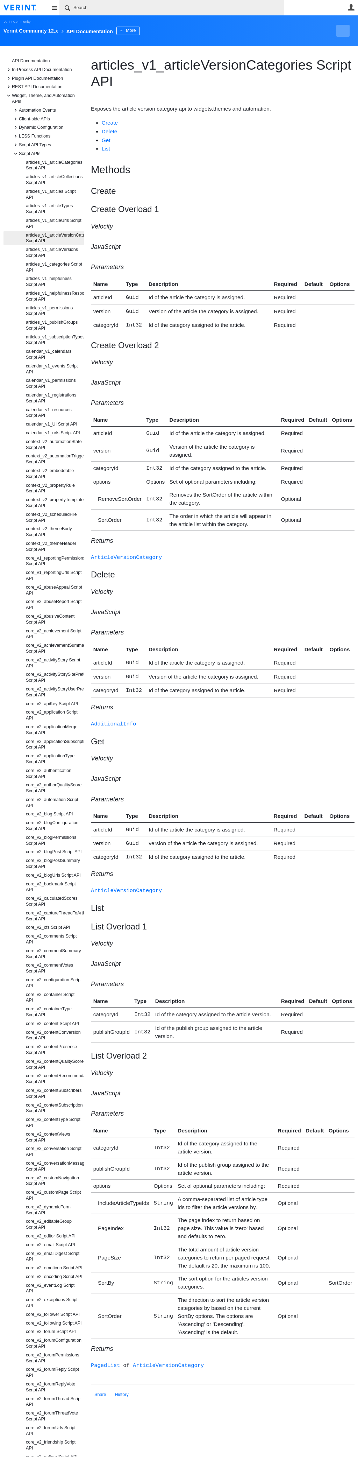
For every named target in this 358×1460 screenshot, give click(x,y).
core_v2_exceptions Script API (52, 1302)
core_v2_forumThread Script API (54, 1401)
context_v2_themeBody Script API (49, 531)
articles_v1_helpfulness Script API (49, 281)
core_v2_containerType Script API (49, 1011)
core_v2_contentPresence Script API (51, 1049)
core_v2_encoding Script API (54, 1276)
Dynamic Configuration (37, 127)
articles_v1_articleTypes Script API (49, 208)
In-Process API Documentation (38, 69)
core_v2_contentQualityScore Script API (55, 1064)
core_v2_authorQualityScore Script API (54, 787)
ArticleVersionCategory (126, 553)
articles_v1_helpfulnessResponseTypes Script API (55, 296)
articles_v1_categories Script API (54, 267)
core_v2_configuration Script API (54, 982)
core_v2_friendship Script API (51, 1445)
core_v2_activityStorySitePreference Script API (55, 677)
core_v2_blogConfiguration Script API (52, 825)
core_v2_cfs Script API (48, 927)
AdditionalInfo (113, 717)
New (338, 30)
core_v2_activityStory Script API (53, 663)
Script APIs (26, 153)
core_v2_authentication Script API (48, 773)
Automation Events (34, 110)
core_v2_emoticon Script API (54, 1267)
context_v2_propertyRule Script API (50, 488)
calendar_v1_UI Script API (51, 424)
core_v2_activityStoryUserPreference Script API (55, 692)
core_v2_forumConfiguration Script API (53, 1343)
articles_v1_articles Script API (51, 194)
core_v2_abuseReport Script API (54, 604)
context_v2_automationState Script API (54, 444)
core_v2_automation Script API (52, 802)
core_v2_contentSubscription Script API (54, 1108)
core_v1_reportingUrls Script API (54, 575)
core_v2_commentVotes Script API (49, 968)
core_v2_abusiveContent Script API (50, 619)
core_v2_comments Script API (51, 939)
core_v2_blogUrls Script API (53, 875)
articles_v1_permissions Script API (49, 311)
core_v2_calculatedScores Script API (52, 901)
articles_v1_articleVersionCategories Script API (55, 238)
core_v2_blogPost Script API (54, 851)
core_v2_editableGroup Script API (49, 1224)
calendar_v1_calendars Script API (48, 354)
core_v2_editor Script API (51, 1236)
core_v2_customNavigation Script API (52, 1180)
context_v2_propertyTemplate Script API (55, 502)
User (351, 7)
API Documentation (31, 60)
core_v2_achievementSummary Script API (55, 648)
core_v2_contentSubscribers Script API (54, 1093)
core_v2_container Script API (50, 997)
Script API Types (31, 144)
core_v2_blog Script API (49, 814)
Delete (109, 131)
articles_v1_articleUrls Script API (53, 223)
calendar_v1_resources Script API (49, 412)
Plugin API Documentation (34, 78)
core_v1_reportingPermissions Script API (55, 561)
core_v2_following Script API (54, 1323)
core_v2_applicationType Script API (50, 758)
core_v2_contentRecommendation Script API (55, 1078)
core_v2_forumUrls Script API (51, 1430)
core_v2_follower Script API (53, 1314)
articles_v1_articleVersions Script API (52, 252)
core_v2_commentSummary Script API (53, 953)
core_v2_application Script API (52, 715)
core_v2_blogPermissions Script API (51, 840)
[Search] (171, 7)
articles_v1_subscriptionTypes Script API (55, 340)
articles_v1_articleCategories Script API (54, 165)
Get (106, 140)
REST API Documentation (34, 86)
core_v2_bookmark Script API (51, 887)
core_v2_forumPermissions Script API (52, 1358)
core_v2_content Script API (52, 1023)
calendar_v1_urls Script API (53, 432)
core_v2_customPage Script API (53, 1195)
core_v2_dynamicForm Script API (48, 1210)
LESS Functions (31, 136)
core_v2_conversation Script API (53, 1151)
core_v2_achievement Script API (53, 634)
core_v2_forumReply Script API (52, 1372)
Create (110, 123)
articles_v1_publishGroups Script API (52, 325)
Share (100, 1383)
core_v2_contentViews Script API (48, 1137)
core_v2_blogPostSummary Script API (53, 863)
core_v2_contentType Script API (53, 1122)
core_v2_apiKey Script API (52, 703)
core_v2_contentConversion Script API (53, 1035)
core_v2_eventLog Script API (50, 1288)
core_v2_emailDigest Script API (52, 1256)
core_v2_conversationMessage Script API (55, 1166)
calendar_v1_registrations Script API (51, 398)
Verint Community (16, 21)
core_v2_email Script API (50, 1244)
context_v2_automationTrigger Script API (55, 459)
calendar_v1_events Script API (52, 369)
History (122, 1383)
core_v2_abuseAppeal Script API (54, 590)
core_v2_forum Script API (51, 1331)
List (106, 149)
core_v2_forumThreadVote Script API (52, 1416)
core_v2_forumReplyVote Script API (50, 1387)
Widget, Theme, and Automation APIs (40, 98)
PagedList (105, 1354)
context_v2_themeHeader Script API (51, 546)
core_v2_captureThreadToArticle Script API (55, 916)
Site (54, 7)
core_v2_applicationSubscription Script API (55, 744)
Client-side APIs (31, 118)
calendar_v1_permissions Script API (51, 383)
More (157, 30)
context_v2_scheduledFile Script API (51, 517)
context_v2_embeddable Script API (50, 473)
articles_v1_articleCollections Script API (54, 179)
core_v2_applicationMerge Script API (52, 729)
